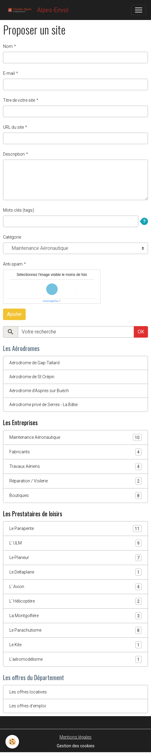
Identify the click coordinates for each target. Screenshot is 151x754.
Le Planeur (75, 557)
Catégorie (12, 237)
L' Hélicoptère (75, 601)
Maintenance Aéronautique (75, 437)
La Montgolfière (75, 615)
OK (141, 332)
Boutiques (75, 495)
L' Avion (75, 586)
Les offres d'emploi (27, 705)
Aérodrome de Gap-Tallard (34, 362)
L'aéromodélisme (75, 659)
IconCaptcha (50, 301)
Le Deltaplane (75, 572)
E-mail (9, 73)
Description (14, 154)
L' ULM (75, 543)
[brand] (37, 10)
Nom (8, 46)
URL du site (13, 127)
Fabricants (75, 451)
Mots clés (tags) (18, 210)
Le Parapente (75, 528)
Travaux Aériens (75, 466)
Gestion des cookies (76, 745)
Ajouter (14, 314)
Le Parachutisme (75, 630)
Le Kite (75, 644)
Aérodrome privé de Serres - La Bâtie (43, 404)
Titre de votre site (19, 100)
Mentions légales (75, 737)
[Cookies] (12, 742)
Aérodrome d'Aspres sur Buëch (39, 390)
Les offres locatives (28, 692)
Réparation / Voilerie (75, 481)
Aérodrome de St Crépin (31, 376)
